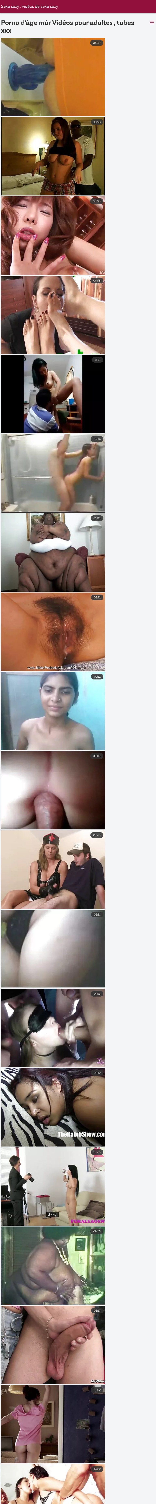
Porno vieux (35, 1492)
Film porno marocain (51, 1488)
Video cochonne (40, 1497)
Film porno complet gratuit (93, 1501)
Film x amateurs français (74, 1492)
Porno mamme (14, 1488)
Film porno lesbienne (81, 1497)
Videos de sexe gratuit (43, 1501)
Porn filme (117, 1497)
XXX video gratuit (118, 1492)
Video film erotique (138, 1501)
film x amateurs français (96, 1488)
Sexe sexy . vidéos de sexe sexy (30, 6)
